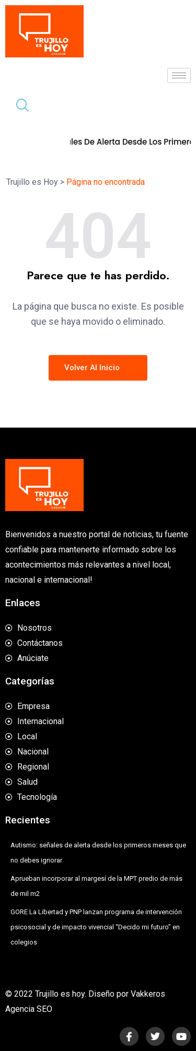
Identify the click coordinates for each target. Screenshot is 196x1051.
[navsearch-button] (18, 106)
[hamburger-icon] (179, 75)
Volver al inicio (98, 367)
